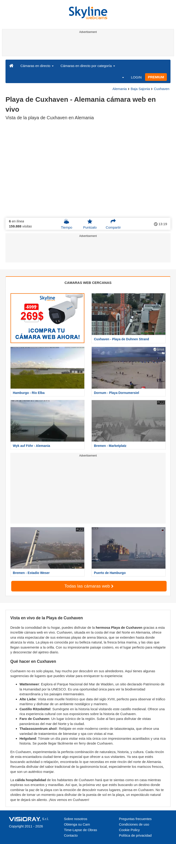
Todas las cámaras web (88, 586)
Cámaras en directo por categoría (87, 66)
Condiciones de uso (134, 824)
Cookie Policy (129, 830)
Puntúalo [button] (90, 224)
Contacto (71, 835)
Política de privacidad (135, 835)
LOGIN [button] (136, 77)
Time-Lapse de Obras (80, 830)
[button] (120, 77)
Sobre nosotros (75, 819)
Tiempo (66, 224)
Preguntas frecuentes (135, 819)
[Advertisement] (87, 45)
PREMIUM (156, 77)
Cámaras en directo (37, 66)
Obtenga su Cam (77, 824)
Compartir (113, 224)
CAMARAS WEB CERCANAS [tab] (88, 283)
